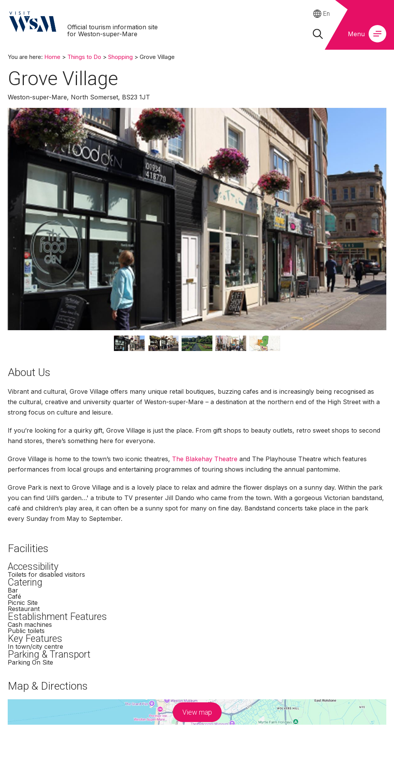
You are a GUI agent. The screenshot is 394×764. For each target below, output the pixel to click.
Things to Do (84, 56)
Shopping (120, 56)
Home (52, 56)
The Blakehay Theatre (204, 459)
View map (197, 712)
